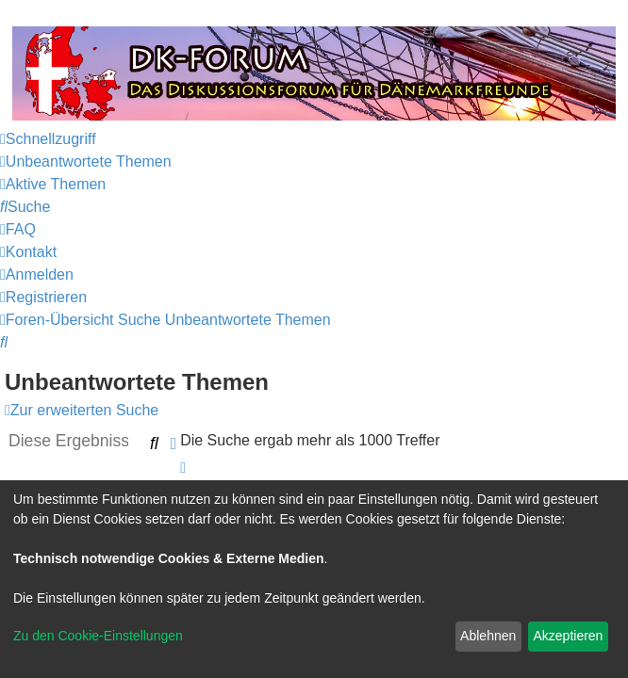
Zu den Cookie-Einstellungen (98, 635)
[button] (183, 468)
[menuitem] (86, 161)
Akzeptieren (568, 635)
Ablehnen (488, 635)
